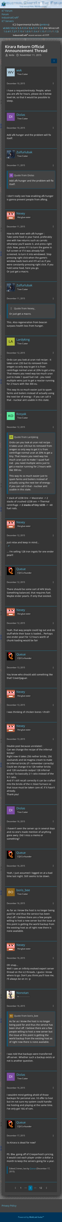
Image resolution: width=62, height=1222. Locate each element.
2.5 (25, 28)
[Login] (49, 4)
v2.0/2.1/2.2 (9, 28)
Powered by (31, 1217)
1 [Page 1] (20, 1187)
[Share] (54, 61)
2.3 (19, 28)
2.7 (36, 28)
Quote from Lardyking (26, 437)
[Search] (41, 4)
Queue (33, 1168)
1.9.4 (34, 31)
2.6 (30, 28)
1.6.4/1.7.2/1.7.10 (13, 31)
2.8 (41, 28)
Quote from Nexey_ (24, 308)
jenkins (44, 24)
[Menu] (57, 4)
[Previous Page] (16, 1188)
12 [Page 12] (40, 1187)
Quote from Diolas (24, 175)
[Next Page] (47, 1188)
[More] (53, 83)
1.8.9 (27, 31)
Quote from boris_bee (26, 1015)
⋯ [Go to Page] (25, 1187)
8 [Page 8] (30, 1187)
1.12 (55, 31)
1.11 (48, 31)
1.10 (42, 31)
